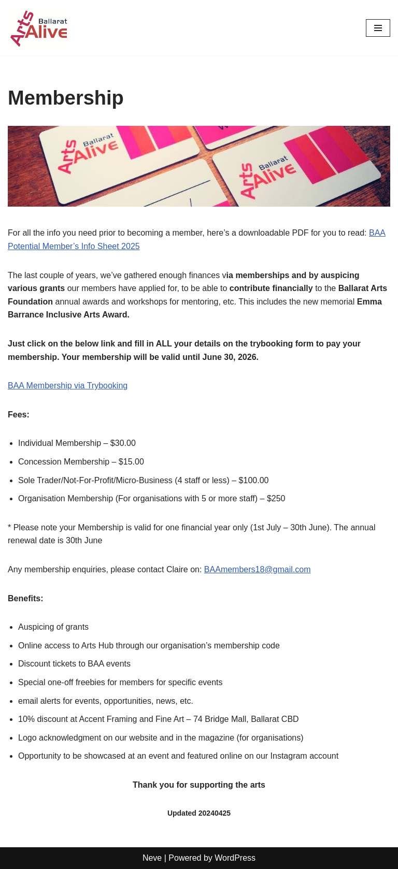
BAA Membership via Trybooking (67, 385)
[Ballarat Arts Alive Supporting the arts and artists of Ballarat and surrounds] (39, 27)
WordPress (235, 857)
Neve (152, 857)
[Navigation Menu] (378, 28)
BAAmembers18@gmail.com (257, 569)
